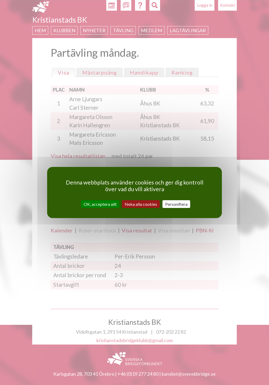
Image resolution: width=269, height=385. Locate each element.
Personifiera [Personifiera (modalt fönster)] (176, 204)
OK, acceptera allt (100, 204)
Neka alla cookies (141, 204)
